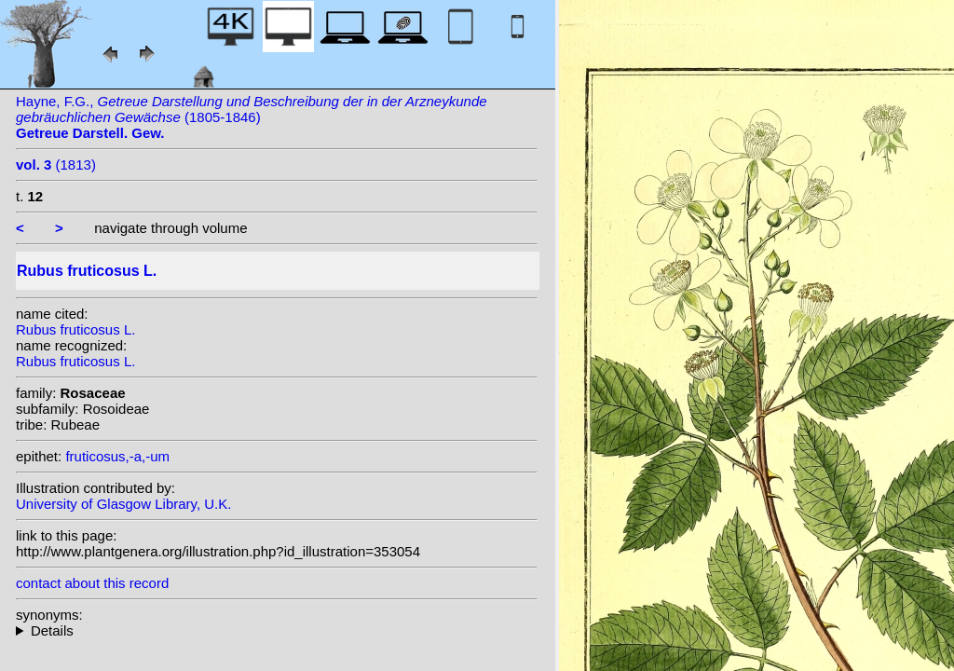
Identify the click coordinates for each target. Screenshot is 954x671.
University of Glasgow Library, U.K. (123, 504)
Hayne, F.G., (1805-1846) (251, 117)
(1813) (56, 164)
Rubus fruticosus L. (75, 329)
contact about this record (92, 583)
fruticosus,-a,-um (117, 456)
